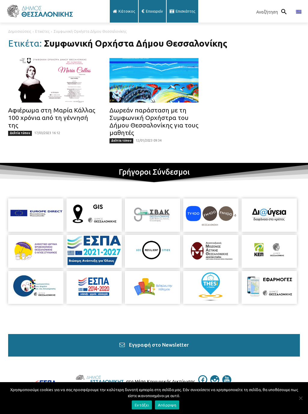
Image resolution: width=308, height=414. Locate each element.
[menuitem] (298, 12)
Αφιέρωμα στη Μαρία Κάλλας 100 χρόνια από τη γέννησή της (51, 117)
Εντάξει (142, 405)
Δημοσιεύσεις (19, 31)
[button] (273, 12)
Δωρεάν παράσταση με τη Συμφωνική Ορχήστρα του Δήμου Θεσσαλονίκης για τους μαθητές (154, 121)
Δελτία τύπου (20, 133)
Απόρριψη (167, 405)
